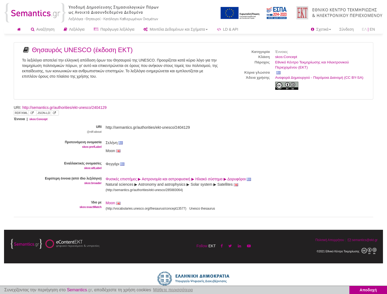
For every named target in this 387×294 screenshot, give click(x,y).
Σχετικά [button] (321, 29)
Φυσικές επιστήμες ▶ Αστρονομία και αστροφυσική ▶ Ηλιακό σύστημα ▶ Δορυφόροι (178, 179)
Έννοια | (31, 119)
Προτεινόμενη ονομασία (56, 144)
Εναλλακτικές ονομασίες (56, 166)
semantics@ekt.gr (362, 240)
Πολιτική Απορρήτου (329, 240)
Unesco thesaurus (202, 208)
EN (372, 29)
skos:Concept (286, 57)
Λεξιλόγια (74, 29)
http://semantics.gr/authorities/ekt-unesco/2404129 (64, 107)
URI (56, 129)
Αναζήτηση (43, 29)
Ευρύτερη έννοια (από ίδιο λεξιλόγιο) (56, 181)
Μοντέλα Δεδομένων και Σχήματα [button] (176, 29)
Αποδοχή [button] (368, 290)
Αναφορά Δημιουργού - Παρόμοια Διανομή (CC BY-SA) (319, 78)
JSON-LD (43, 112)
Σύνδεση (346, 29)
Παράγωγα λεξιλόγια (114, 29)
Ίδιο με (56, 204)
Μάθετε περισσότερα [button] (173, 290)
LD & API (227, 29)
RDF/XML (21, 112)
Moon (110, 203)
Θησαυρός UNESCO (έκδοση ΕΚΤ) (82, 49)
